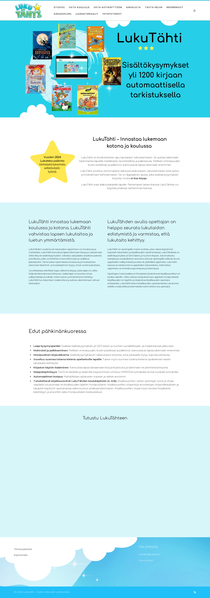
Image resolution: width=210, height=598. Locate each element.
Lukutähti (28, 592)
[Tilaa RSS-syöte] (195, 592)
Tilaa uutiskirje (146, 560)
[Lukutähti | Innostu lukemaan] (28, 10)
